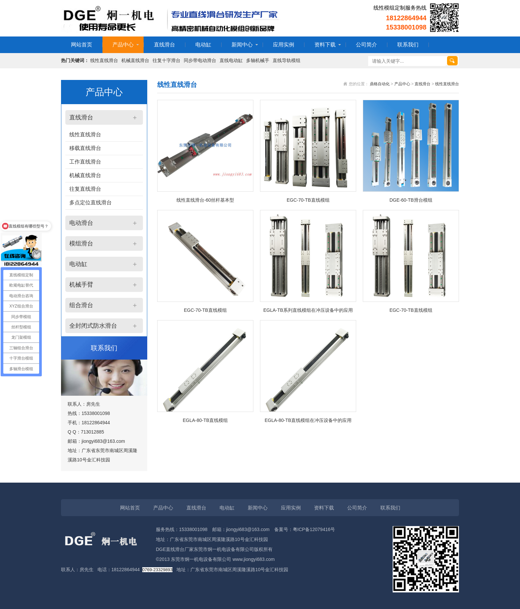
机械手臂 (81, 284)
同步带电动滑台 (200, 60)
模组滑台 (81, 243)
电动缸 (203, 44)
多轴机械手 (257, 60)
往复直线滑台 (85, 189)
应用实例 (283, 44)
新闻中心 (242, 44)
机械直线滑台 (135, 60)
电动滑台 (81, 223)
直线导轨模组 (286, 60)
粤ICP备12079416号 (314, 529)
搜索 (452, 61)
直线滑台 (164, 44)
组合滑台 (81, 305)
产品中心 (123, 44)
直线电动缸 (231, 60)
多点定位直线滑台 (90, 202)
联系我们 (408, 44)
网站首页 (81, 44)
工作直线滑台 (85, 162)
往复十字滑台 (166, 60)
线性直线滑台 (104, 60)
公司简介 (366, 44)
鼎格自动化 (380, 84)
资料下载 (325, 44)
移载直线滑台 (85, 148)
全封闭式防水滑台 (93, 325)
